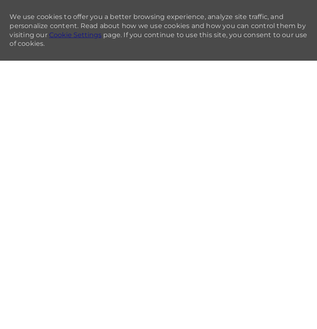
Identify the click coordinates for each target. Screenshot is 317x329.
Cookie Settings (75, 35)
